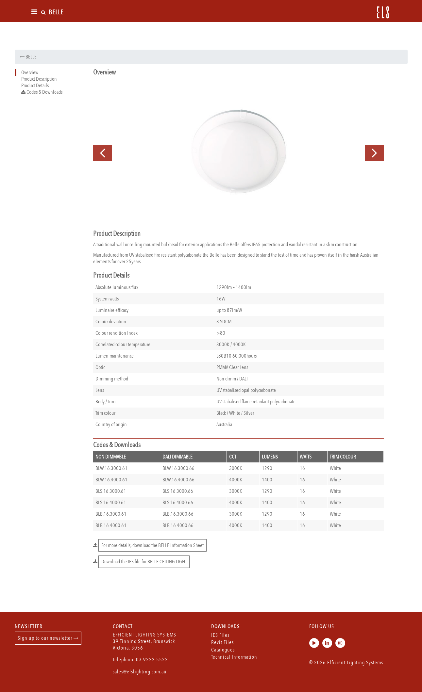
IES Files (220, 635)
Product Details (35, 85)
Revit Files (222, 642)
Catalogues (223, 649)
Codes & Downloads (41, 92)
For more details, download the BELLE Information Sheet (152, 545)
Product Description (39, 79)
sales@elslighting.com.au (140, 671)
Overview (29, 72)
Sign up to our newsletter (48, 638)
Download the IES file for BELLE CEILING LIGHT (144, 561)
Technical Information (234, 657)
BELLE (28, 56)
